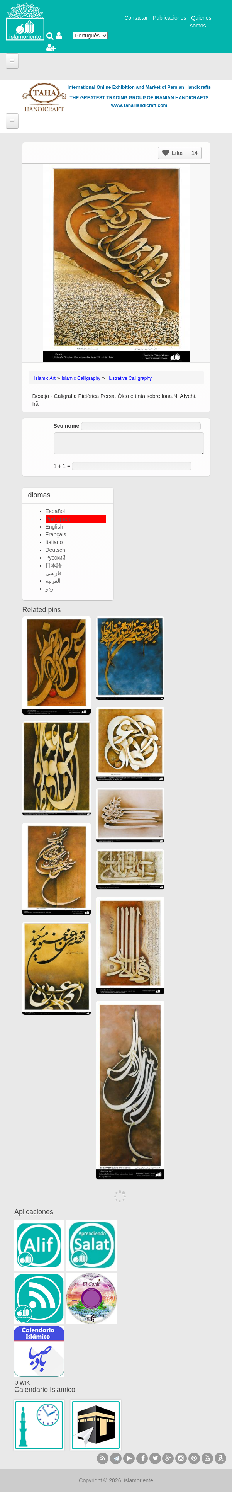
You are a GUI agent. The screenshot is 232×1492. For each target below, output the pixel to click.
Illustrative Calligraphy (129, 378)
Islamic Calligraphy (80, 378)
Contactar (136, 18)
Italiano (54, 542)
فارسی (54, 573)
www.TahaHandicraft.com (139, 105)
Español (55, 511)
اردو (50, 588)
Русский (56, 558)
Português (58, 519)
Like (179, 153)
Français (56, 534)
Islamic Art (45, 378)
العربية (53, 581)
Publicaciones (169, 18)
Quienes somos (200, 22)
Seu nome (67, 426)
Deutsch (55, 550)
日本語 (54, 565)
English (54, 527)
